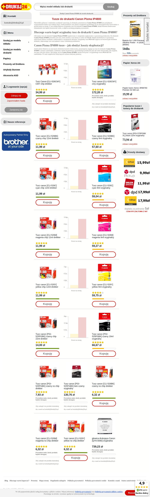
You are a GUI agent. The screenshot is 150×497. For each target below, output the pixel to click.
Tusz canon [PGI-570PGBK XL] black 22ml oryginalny (134, 134)
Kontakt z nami (114, 481)
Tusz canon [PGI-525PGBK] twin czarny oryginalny (74, 386)
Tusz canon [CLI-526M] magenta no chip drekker (47, 439)
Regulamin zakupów (58, 481)
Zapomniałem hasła (16, 101)
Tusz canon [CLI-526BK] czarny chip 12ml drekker (47, 137)
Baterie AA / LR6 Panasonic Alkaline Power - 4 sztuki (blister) (134, 42)
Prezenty (34, 481)
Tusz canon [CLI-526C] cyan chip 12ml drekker (46, 186)
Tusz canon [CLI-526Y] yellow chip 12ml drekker (47, 285)
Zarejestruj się (16, 110)
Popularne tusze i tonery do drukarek (133, 107)
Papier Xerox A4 (131, 63)
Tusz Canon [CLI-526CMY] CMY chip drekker (48, 82)
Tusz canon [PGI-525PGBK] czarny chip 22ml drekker (46, 336)
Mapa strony (44, 481)
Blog (6, 481)
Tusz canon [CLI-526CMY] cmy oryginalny (104, 82)
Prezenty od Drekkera (134, 15)
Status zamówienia (128, 481)
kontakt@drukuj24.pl (14, 23)
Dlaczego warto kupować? (19, 481)
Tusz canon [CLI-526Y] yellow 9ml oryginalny (102, 285)
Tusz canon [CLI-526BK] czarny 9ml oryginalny (103, 137)
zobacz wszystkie (130, 55)
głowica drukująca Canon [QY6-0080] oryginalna (103, 439)
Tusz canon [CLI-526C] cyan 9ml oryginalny (102, 186)
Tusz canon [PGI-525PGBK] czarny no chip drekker (47, 386)
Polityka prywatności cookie (95, 481)
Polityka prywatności (75, 481)
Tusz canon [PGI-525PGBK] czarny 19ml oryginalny (103, 336)
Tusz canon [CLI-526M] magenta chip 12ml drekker (48, 236)
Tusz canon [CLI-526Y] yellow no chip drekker (74, 439)
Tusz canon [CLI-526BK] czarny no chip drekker (103, 385)
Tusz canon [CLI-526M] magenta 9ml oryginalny (103, 236)
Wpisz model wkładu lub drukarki (36, 4)
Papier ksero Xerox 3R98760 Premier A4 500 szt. (135, 89)
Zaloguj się (16, 95)
